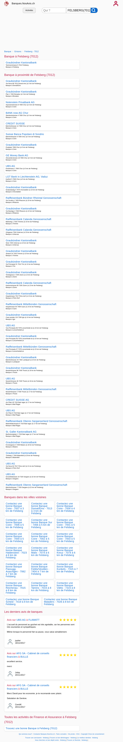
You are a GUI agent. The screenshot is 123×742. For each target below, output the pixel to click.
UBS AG (10, 166)
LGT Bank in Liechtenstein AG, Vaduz (27, 177)
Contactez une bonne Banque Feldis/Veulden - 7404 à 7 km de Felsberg (40, 569)
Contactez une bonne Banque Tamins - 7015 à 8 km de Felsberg (41, 587)
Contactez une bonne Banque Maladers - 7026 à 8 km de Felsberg (60, 602)
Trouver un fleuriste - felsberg (77, 740)
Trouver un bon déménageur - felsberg (63, 738)
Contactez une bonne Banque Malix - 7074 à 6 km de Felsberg (40, 551)
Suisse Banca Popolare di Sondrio (25, 134)
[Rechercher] (94, 10)
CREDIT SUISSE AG (17, 400)
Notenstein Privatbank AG (20, 102)
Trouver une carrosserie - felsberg (36, 738)
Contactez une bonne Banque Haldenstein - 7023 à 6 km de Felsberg (16, 552)
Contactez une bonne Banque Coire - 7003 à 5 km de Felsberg (66, 537)
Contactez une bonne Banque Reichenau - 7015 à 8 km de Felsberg (16, 588)
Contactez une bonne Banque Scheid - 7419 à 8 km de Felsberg (22, 602)
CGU (78, 734)
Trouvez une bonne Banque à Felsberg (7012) (31, 728)
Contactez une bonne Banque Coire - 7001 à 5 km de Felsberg (66, 524)
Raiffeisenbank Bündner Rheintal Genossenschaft (33, 198)
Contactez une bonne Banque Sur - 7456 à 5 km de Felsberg (41, 524)
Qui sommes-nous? (25, 734)
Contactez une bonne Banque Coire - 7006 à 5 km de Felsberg (15, 524)
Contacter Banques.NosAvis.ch (44, 734)
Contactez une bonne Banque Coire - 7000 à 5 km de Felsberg (15, 537)
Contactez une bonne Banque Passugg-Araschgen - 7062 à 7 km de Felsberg (16, 570)
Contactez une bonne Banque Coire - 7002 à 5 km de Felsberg (40, 537)
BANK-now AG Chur (17, 113)
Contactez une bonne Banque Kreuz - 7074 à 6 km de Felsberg (66, 551)
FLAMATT (34, 619)
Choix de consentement (96, 734)
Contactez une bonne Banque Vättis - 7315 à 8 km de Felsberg (66, 587)
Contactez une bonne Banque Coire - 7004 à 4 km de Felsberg (66, 507)
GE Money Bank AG (17, 155)
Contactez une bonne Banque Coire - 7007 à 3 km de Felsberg (15, 507)
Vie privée (71, 734)
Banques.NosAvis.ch (23, 3)
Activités (29, 10)
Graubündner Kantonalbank (21, 63)
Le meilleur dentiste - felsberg (87, 738)
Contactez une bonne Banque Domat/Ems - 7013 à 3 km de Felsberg (41, 508)
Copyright (84, 734)
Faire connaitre (61, 734)
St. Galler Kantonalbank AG (21, 432)
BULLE (24, 656)
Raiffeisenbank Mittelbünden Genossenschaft (31, 304)
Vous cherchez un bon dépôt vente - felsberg (50, 740)
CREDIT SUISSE (15, 123)
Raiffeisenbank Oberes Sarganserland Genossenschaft (36, 421)
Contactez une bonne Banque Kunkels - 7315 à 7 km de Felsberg (67, 568)
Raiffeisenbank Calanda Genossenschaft (28, 219)
